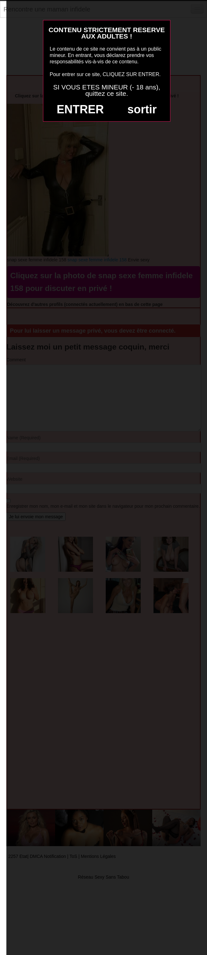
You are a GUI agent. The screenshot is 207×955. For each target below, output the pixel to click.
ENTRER (80, 109)
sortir (142, 109)
